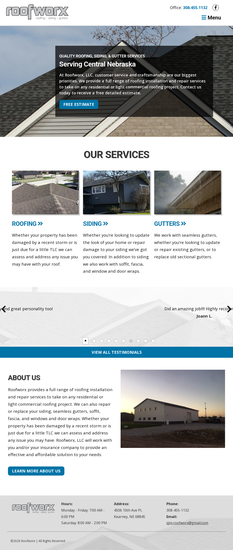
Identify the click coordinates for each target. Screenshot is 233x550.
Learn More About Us (36, 471)
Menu (210, 17)
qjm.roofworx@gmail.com (187, 522)
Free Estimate (78, 104)
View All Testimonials (117, 352)
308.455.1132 (195, 7)
